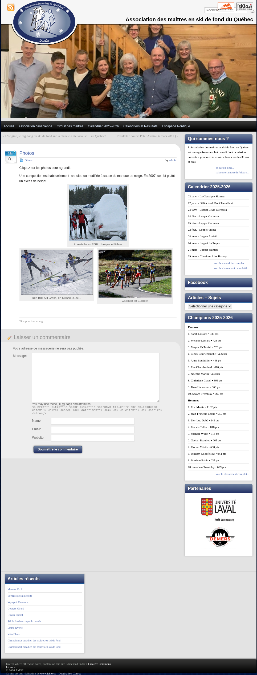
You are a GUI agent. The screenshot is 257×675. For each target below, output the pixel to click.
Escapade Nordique (176, 126)
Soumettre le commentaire (58, 452)
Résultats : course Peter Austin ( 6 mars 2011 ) (146, 136)
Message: (20, 356)
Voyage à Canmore (18, 602)
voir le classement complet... (232, 473)
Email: (36, 431)
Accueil (9, 126)
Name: (37, 423)
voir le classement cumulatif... (231, 268)
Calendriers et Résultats (140, 126)
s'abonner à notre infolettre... (232, 172)
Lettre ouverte (15, 627)
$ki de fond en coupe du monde (24, 621)
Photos (26, 153)
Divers (28, 160)
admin (173, 160)
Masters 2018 (15, 589)
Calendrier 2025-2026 (103, 126)
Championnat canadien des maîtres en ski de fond (34, 640)
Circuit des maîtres (70, 126)
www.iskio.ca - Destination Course (60, 673)
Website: (38, 440)
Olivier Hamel (15, 614)
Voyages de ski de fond (20, 595)
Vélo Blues (14, 634)
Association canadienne (35, 126)
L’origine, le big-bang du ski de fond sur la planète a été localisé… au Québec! (55, 136)
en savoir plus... (225, 167)
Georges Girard (16, 608)
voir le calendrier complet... (230, 263)
